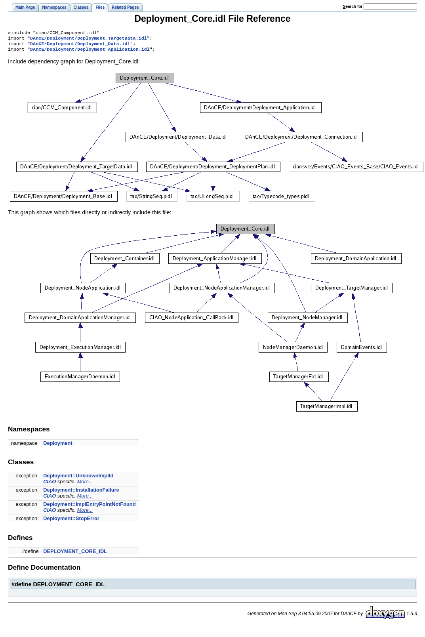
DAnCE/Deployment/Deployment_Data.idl (80, 46)
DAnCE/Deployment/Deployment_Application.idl (90, 52)
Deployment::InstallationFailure (81, 493)
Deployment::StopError (71, 521)
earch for (353, 6)
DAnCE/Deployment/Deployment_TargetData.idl (88, 39)
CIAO (49, 485)
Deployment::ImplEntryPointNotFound (89, 507)
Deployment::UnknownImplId (78, 479)
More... (85, 485)
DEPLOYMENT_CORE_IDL (75, 554)
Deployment (57, 446)
